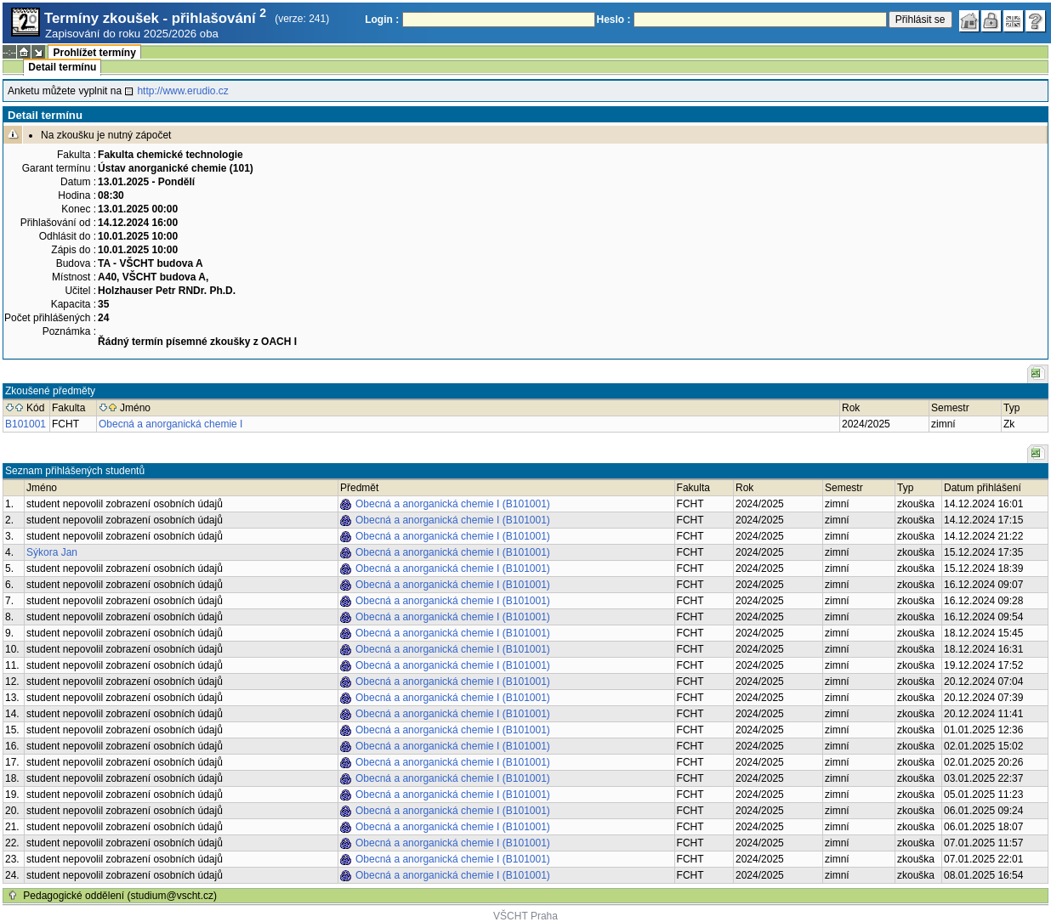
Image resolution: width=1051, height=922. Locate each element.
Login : (382, 19)
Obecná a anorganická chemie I (170, 424)
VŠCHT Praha (525, 916)
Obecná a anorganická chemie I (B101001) (452, 504)
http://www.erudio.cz (182, 91)
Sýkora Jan (51, 552)
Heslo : (614, 19)
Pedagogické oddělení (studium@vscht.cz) (120, 896)
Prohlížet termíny (94, 53)
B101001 (25, 424)
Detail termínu (62, 67)
